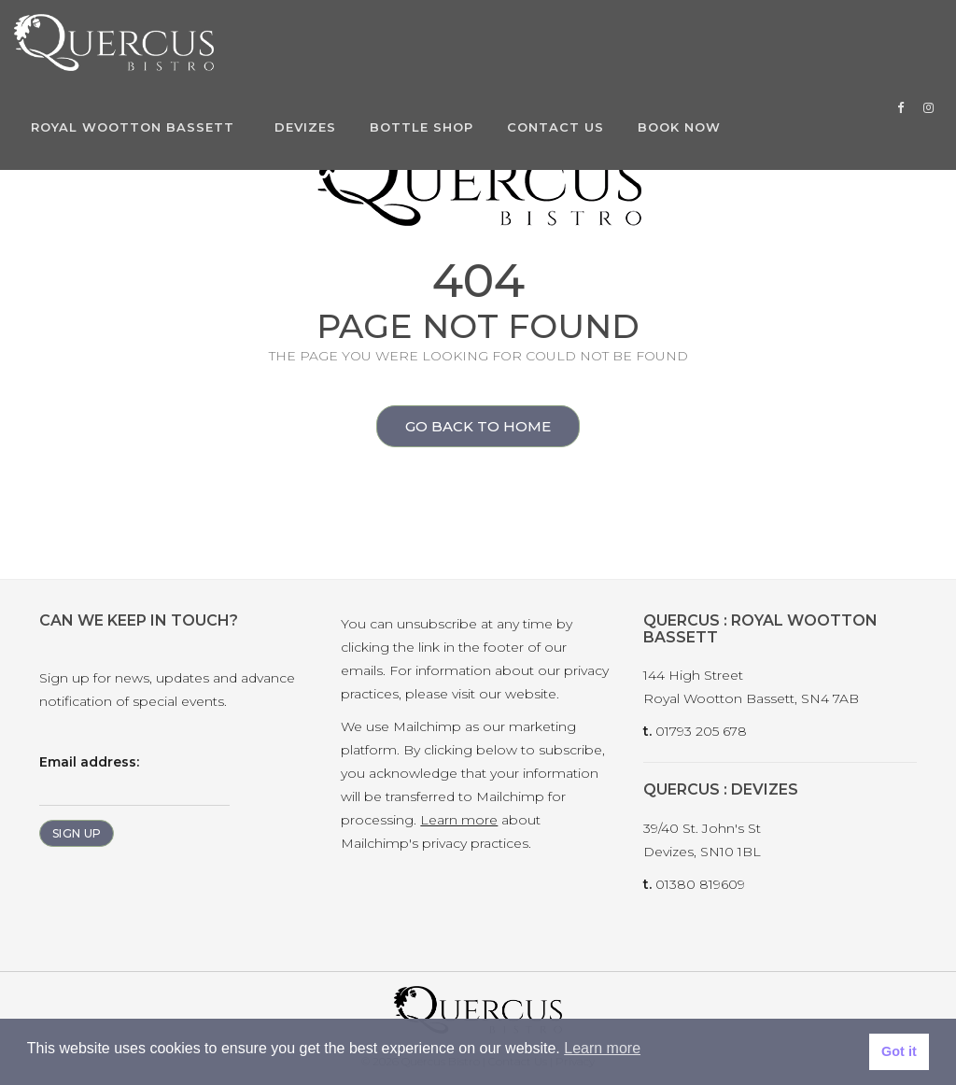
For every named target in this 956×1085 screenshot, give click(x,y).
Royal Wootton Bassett (132, 127)
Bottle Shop (421, 127)
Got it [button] (899, 1051)
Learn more (459, 819)
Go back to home (463, 428)
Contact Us (555, 127)
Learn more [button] (602, 1048)
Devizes (305, 127)
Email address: (134, 780)
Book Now (679, 127)
